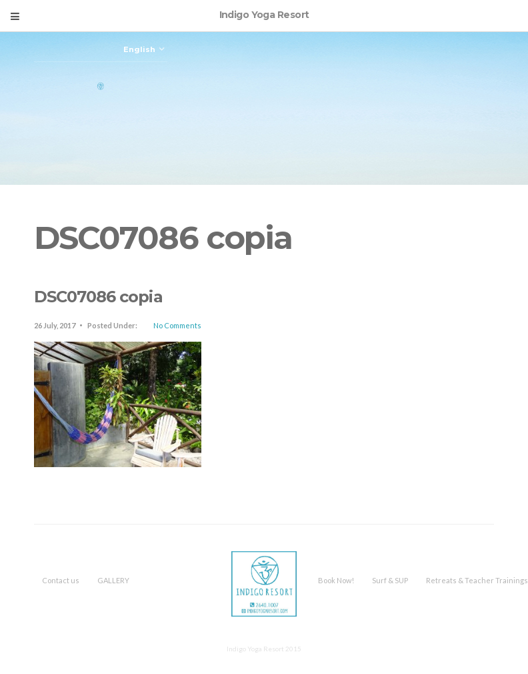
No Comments (177, 325)
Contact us (60, 580)
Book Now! (336, 580)
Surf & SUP (390, 580)
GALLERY (113, 580)
